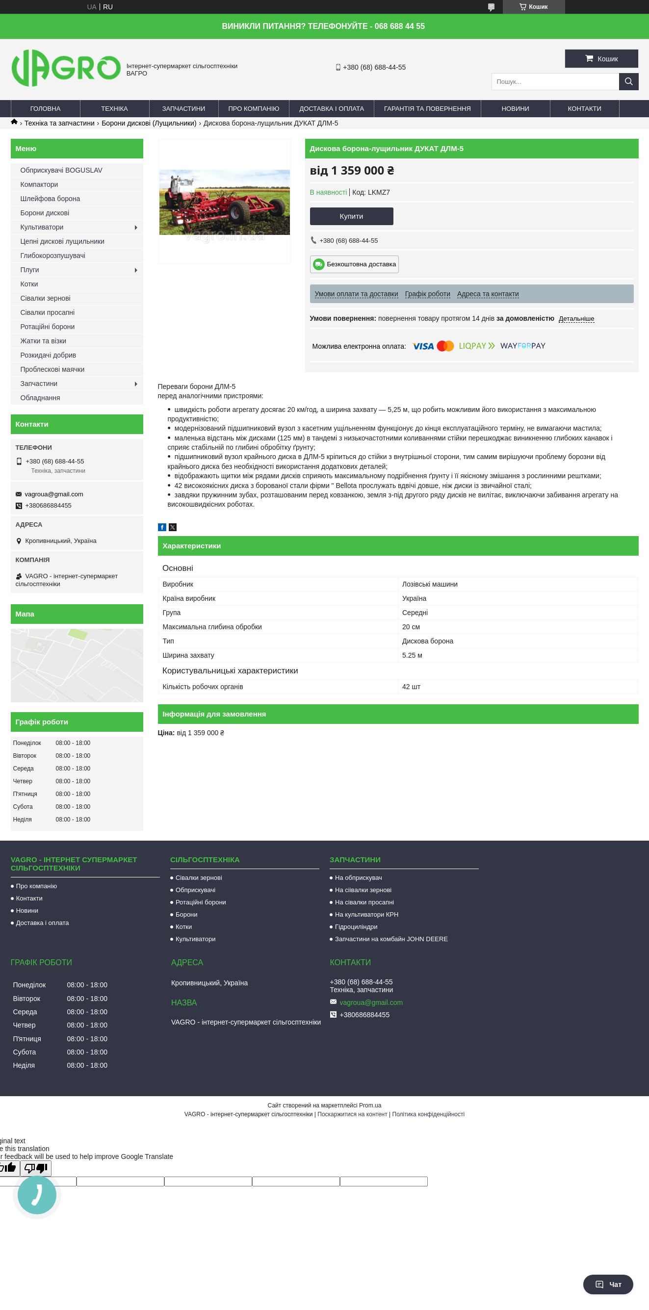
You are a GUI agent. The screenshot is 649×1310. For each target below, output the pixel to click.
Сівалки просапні (48, 312)
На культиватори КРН (366, 914)
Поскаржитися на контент (352, 1114)
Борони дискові (45, 213)
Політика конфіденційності (428, 1114)
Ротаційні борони (48, 327)
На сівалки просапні (364, 902)
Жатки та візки (44, 341)
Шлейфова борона (50, 199)
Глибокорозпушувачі (53, 255)
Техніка (114, 108)
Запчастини (184, 108)
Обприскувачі (195, 890)
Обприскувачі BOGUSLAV (62, 170)
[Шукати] (629, 81)
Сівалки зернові (46, 298)
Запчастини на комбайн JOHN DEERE (391, 939)
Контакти (584, 108)
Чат (608, 1284)
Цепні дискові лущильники (62, 241)
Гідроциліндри (356, 926)
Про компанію (254, 108)
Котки (29, 284)
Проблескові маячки (53, 369)
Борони (187, 914)
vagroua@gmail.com (54, 494)
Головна (45, 108)
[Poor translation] (36, 1168)
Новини (515, 108)
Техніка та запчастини (60, 123)
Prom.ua (370, 1105)
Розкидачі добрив (49, 355)
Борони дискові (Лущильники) (149, 123)
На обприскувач (358, 877)
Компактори (39, 184)
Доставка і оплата (331, 108)
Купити (351, 216)
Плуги (30, 270)
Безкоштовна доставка (361, 264)
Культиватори (42, 227)
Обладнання (40, 398)
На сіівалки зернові (363, 890)
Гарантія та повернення (427, 108)
